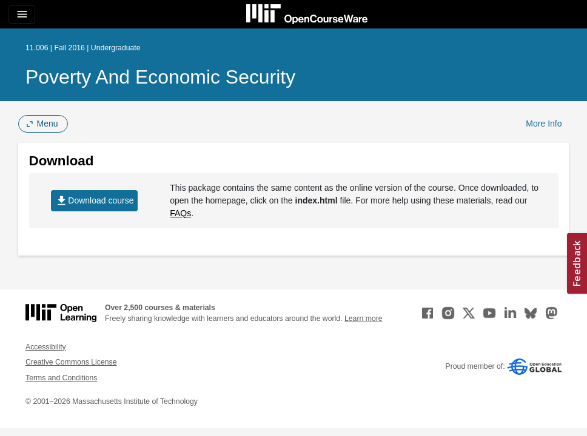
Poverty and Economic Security (160, 77)
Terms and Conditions (61, 378)
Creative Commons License (70, 362)
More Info (544, 123)
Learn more (363, 318)
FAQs (180, 213)
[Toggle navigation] (21, 14)
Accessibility (45, 347)
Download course (94, 200)
